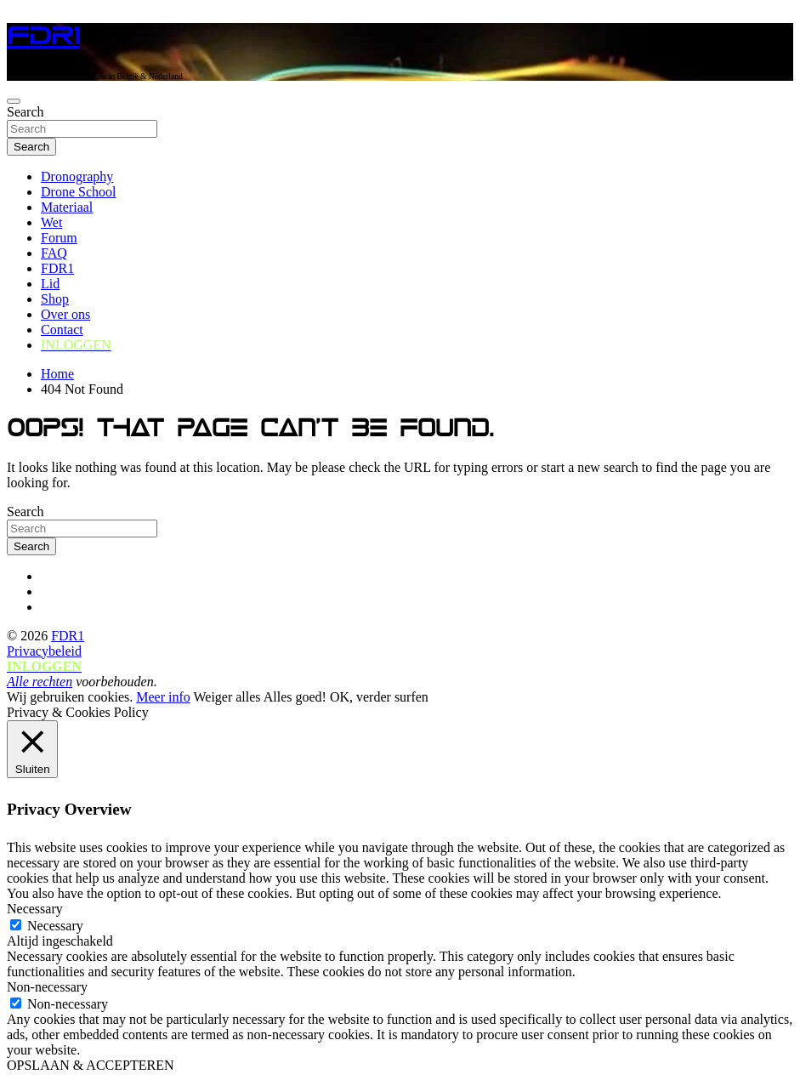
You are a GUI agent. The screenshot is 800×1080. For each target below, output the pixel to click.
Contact (62, 329)
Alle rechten (39, 681)
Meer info (163, 697)
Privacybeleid (44, 651)
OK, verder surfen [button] (379, 697)
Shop (55, 299)
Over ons (65, 314)
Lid (50, 283)
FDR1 (43, 36)
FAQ (54, 253)
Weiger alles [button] (226, 697)
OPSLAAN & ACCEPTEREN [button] (90, 1065)
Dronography (77, 176)
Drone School (78, 192)
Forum (59, 237)
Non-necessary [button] (47, 987)
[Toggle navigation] (13, 101)
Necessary (55, 925)
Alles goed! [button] (295, 697)
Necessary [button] (35, 908)
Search (25, 112)
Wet (51, 222)
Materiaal (67, 207)
